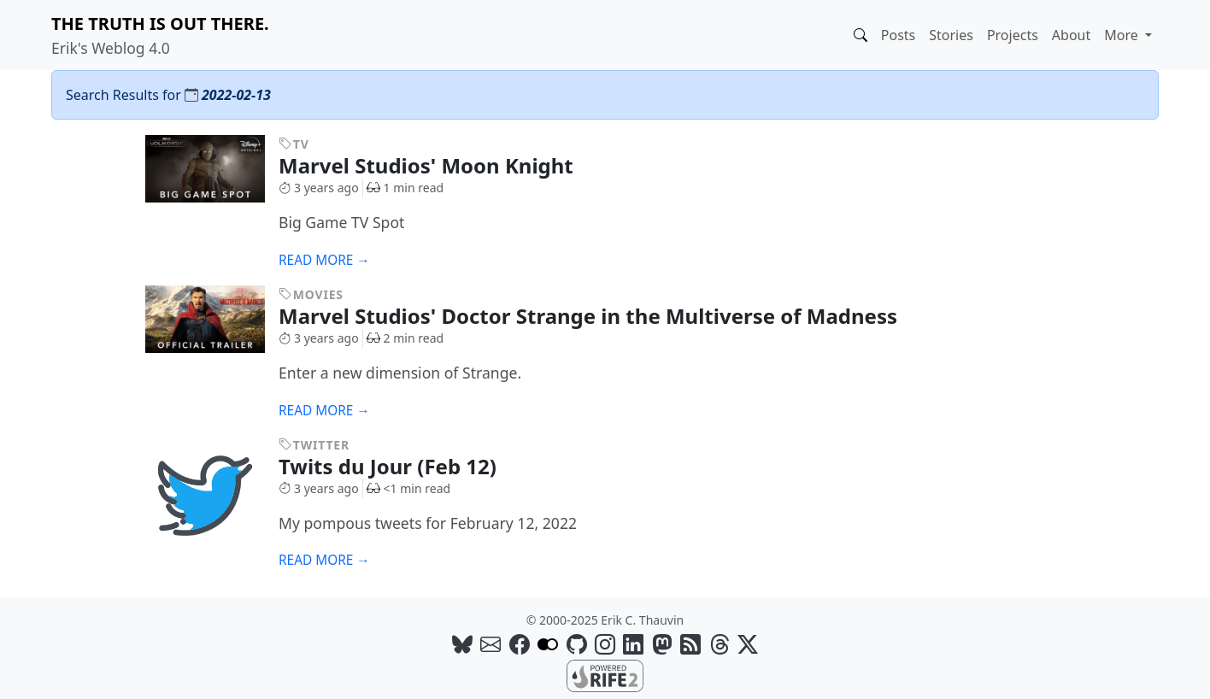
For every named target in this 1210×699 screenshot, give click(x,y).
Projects (1012, 35)
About (1071, 35)
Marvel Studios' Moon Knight (439, 165)
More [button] (1123, 35)
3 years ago (319, 187)
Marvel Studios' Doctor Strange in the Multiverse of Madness (601, 316)
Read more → (324, 260)
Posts (898, 35)
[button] (860, 35)
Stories (951, 35)
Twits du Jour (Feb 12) (400, 466)
